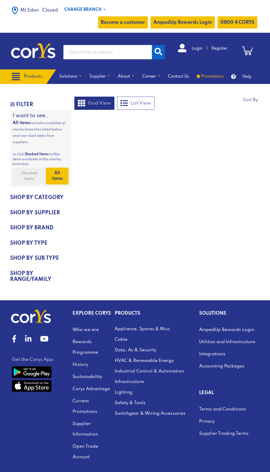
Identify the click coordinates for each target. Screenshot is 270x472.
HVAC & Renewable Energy (144, 360)
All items (57, 176)
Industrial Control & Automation (149, 371)
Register (219, 48)
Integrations (212, 354)
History (80, 364)
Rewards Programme (85, 347)
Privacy (207, 421)
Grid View (94, 103)
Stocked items (29, 176)
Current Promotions (85, 406)
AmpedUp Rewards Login (182, 22)
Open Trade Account (85, 451)
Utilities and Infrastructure (227, 342)
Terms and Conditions (222, 409)
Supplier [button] (98, 76)
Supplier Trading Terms (224, 433)
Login (198, 48)
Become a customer (123, 22)
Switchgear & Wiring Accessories (150, 413)
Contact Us (178, 76)
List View (135, 103)
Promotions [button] (212, 76)
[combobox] (107, 52)
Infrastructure (129, 382)
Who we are (86, 330)
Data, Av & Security (135, 350)
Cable (121, 339)
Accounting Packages (221, 366)
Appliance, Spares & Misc (142, 329)
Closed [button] (35, 11)
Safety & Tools (130, 403)
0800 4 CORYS (237, 22)
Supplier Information (85, 429)
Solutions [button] (68, 76)
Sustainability (87, 377)
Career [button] (149, 76)
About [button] (124, 76)
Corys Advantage (91, 389)
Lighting (123, 392)
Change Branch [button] (83, 10)
